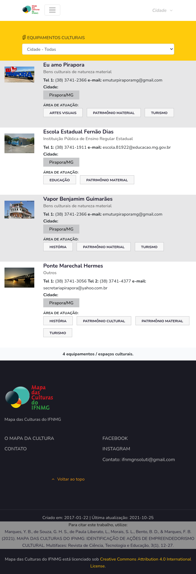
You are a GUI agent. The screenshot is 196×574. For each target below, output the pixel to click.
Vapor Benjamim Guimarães (77, 198)
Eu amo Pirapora (63, 64)
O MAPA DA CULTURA (29, 438)
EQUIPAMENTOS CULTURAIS (53, 38)
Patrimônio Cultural (104, 321)
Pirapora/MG (61, 95)
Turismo (159, 112)
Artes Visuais (63, 112)
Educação (60, 180)
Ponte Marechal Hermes (73, 265)
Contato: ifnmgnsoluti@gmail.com (139, 459)
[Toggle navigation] (52, 10)
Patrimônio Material (114, 112)
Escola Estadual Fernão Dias (78, 131)
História (58, 247)
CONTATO (15, 449)
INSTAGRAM (116, 449)
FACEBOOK (115, 438)
